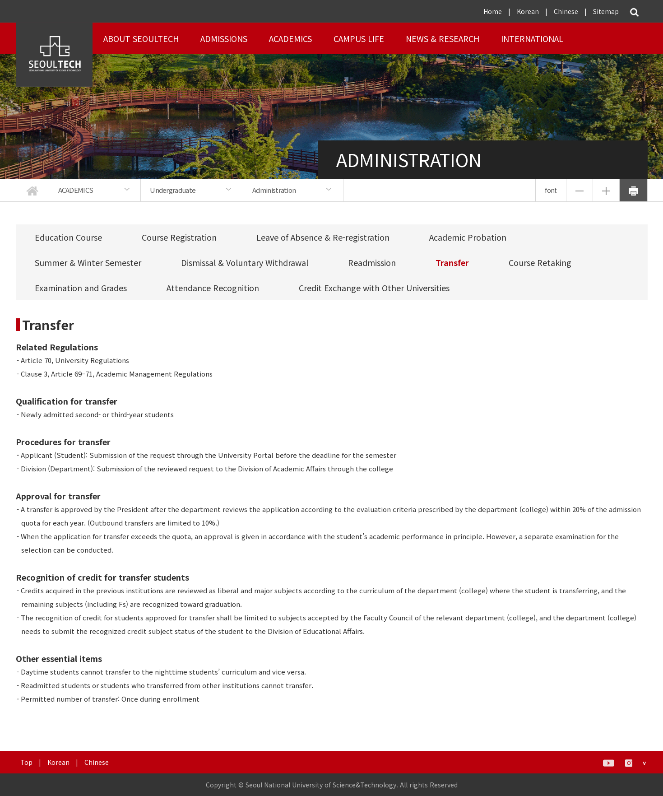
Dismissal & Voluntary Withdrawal (244, 262)
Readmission (372, 262)
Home (492, 11)
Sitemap (606, 11)
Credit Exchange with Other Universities (374, 287)
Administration (274, 190)
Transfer (452, 262)
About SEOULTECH (141, 38)
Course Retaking (540, 262)
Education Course (68, 237)
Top (26, 762)
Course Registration (179, 237)
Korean (528, 11)
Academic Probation (467, 237)
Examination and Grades (81, 287)
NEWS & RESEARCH (442, 38)
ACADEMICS (290, 38)
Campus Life (359, 38)
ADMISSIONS (223, 38)
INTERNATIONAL (532, 38)
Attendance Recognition (213, 287)
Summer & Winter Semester (88, 262)
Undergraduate (172, 190)
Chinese (566, 11)
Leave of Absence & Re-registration (322, 237)
